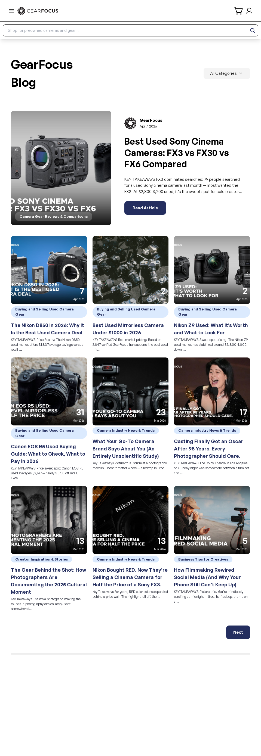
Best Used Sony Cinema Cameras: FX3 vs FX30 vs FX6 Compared (176, 152)
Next (238, 632)
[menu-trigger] (11, 11)
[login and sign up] (249, 10)
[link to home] (37, 11)
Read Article (145, 207)
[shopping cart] (239, 10)
